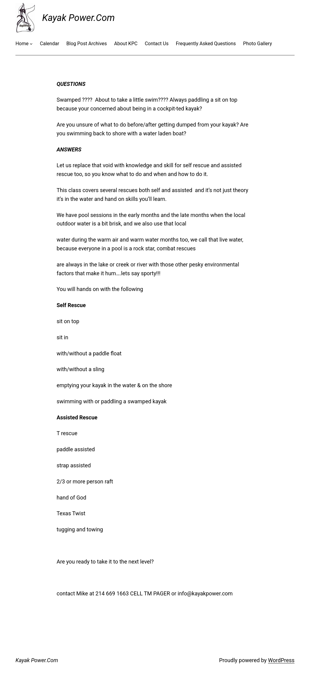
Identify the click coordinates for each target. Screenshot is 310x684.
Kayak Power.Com (78, 17)
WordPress (281, 660)
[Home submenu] (31, 43)
